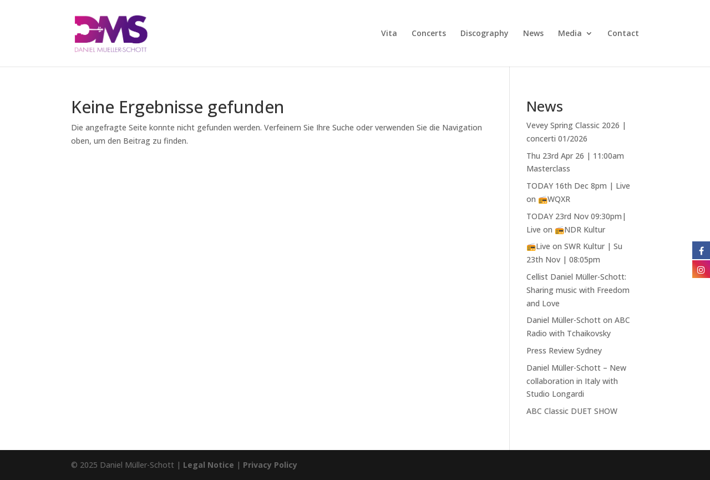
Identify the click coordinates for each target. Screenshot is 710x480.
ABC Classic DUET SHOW (571, 411)
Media (570, 33)
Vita (389, 33)
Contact (623, 33)
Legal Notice (208, 464)
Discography (484, 33)
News (533, 33)
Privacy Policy (270, 464)
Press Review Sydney (564, 350)
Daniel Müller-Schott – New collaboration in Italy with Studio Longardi (576, 381)
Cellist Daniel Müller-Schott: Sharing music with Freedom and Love (578, 290)
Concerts (429, 33)
